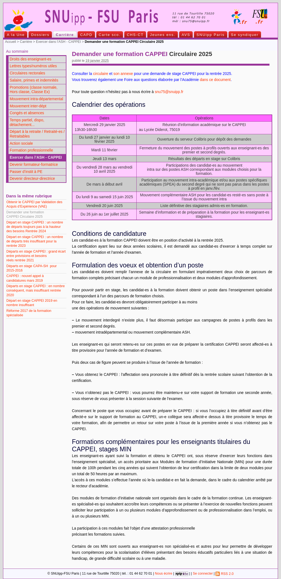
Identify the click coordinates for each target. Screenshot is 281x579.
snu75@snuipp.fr (169, 92)
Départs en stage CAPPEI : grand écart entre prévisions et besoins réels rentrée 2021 (36, 256)
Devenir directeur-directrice (32, 179)
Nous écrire (163, 574)
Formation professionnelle (31, 150)
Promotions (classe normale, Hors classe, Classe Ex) (33, 89)
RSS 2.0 (224, 574)
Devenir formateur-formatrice (34, 165)
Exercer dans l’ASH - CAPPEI (58, 42)
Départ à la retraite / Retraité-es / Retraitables (37, 134)
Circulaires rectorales (27, 73)
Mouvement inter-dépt (28, 106)
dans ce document (215, 80)
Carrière (26, 42)
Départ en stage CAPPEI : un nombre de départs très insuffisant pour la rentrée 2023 (34, 241)
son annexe (123, 74)
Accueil (10, 42)
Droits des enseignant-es (30, 59)
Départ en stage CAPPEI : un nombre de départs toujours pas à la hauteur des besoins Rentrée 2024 (34, 226)
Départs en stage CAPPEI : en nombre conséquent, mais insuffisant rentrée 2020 (35, 290)
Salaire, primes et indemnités (34, 80)
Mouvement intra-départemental (36, 99)
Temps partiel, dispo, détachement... (27, 122)
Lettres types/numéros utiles (33, 66)
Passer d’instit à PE (26, 172)
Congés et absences (27, 113)
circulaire (100, 74)
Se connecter (203, 574)
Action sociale (21, 143)
